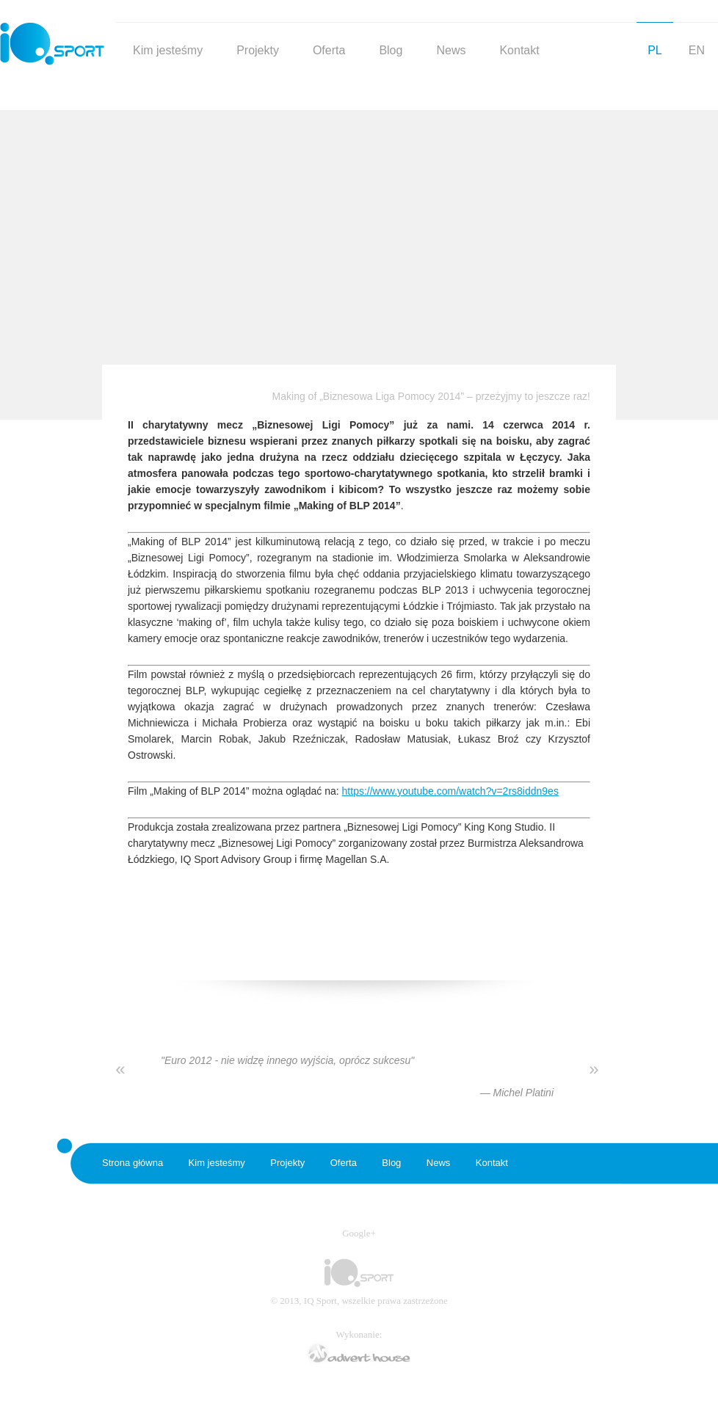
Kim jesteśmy (168, 50)
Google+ (359, 1233)
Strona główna (132, 1162)
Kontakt (519, 50)
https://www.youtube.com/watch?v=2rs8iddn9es (450, 791)
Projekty (257, 50)
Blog (390, 50)
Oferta (329, 50)
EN (697, 50)
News (450, 50)
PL (655, 50)
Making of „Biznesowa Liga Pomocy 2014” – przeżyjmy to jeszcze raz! (431, 396)
